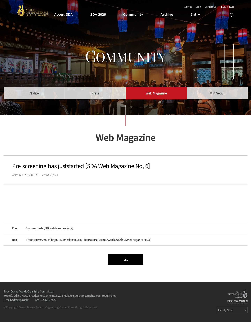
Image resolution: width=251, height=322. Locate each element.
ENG (223, 6)
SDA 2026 (98, 14)
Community (133, 14)
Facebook (229, 74)
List (125, 259)
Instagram (229, 57)
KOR (231, 6)
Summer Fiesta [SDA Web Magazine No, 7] (49, 228)
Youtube (229, 48)
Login (198, 6)
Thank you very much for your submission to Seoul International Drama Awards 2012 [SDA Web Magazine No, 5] (88, 239)
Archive (167, 14)
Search (232, 15)
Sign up (188, 6)
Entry (195, 14)
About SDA (63, 14)
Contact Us (210, 6)
